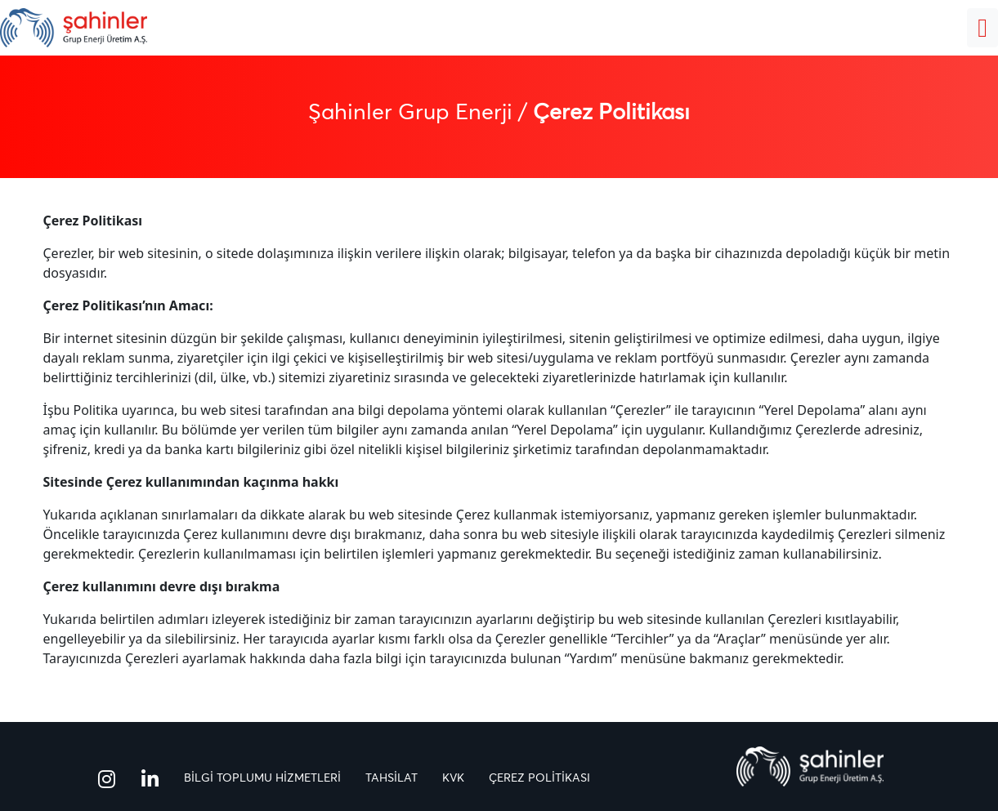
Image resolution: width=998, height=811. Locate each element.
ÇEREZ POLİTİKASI (539, 778)
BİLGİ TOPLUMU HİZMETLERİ (262, 778)
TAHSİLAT (391, 778)
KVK (453, 778)
